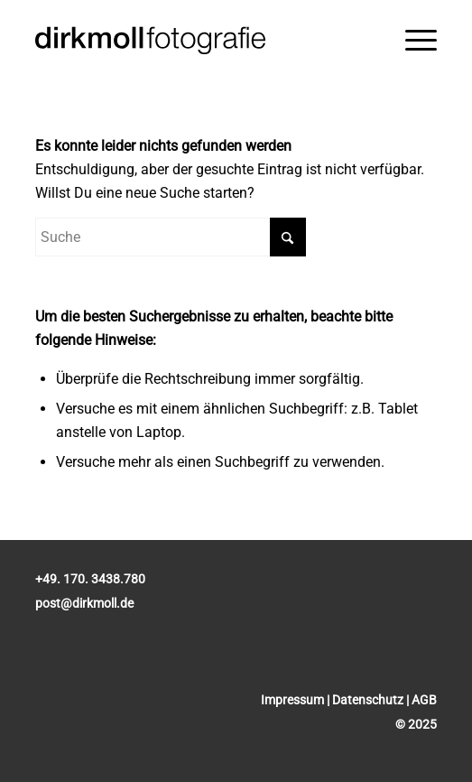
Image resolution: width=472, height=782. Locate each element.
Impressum (292, 700)
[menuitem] (421, 41)
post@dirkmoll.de (84, 603)
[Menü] (421, 41)
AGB (424, 700)
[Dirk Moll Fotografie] (195, 41)
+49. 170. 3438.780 (90, 579)
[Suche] (170, 237)
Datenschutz (367, 700)
